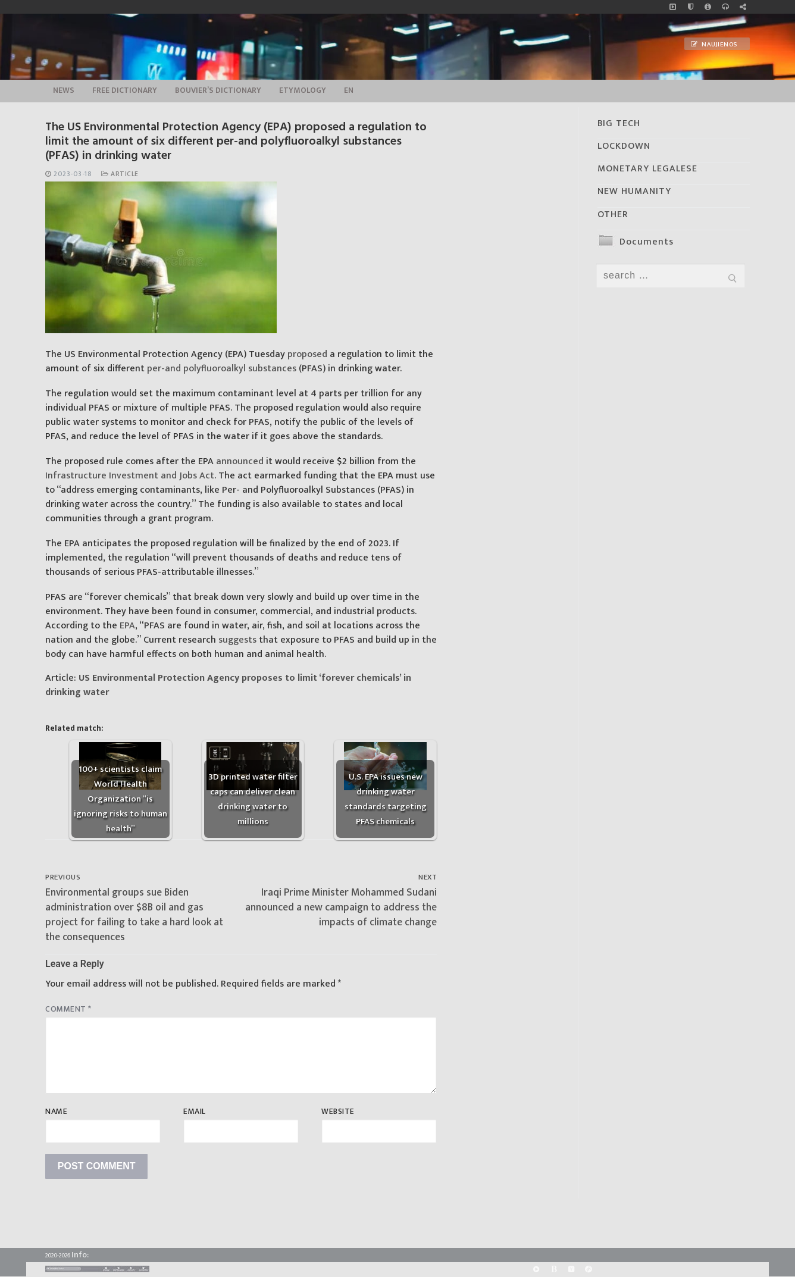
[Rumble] (536, 1269)
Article (120, 174)
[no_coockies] (690, 7)
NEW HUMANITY (634, 191)
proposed (307, 354)
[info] (708, 7)
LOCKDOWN (623, 146)
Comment (68, 1009)
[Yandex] (571, 1269)
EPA (127, 626)
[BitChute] (553, 1269)
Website (338, 1111)
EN (348, 90)
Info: (80, 1255)
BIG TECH (618, 123)
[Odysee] (588, 1269)
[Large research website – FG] (743, 7)
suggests (237, 640)
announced (240, 461)
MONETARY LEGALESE (647, 169)
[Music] (673, 7)
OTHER (612, 214)
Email (194, 1111)
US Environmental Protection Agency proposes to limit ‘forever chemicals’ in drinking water (228, 685)
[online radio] (725, 7)
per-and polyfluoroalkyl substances (221, 369)
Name (56, 1111)
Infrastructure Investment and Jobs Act (129, 476)
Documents (646, 242)
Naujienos (714, 44)
